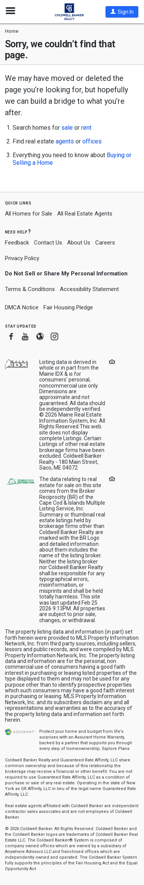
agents (65, 141)
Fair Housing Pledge (68, 307)
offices (92, 141)
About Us (78, 242)
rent (86, 127)
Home (11, 31)
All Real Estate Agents (84, 213)
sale (67, 127)
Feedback (17, 243)
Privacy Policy (22, 258)
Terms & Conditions (30, 289)
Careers (105, 242)
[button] (122, 12)
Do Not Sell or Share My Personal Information (66, 273)
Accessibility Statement (89, 289)
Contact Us (48, 242)
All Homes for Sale (28, 213)
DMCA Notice (21, 307)
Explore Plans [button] (116, 748)
